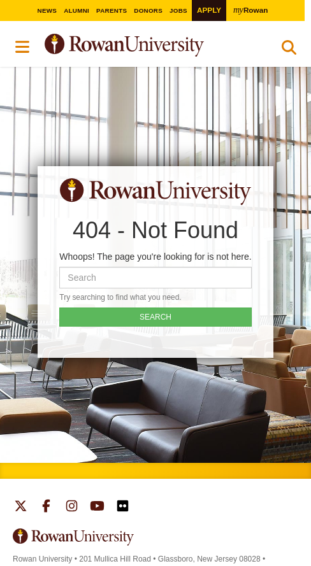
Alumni (76, 10)
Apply (209, 10)
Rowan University (156, 45)
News (47, 10)
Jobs (178, 10)
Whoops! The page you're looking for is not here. (155, 256)
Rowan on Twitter (21, 507)
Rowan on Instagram (72, 507)
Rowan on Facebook (46, 507)
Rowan (250, 9)
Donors (148, 10)
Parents (111, 10)
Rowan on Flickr (123, 507)
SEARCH (155, 317)
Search (289, 50)
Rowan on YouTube (97, 507)
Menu (23, 47)
